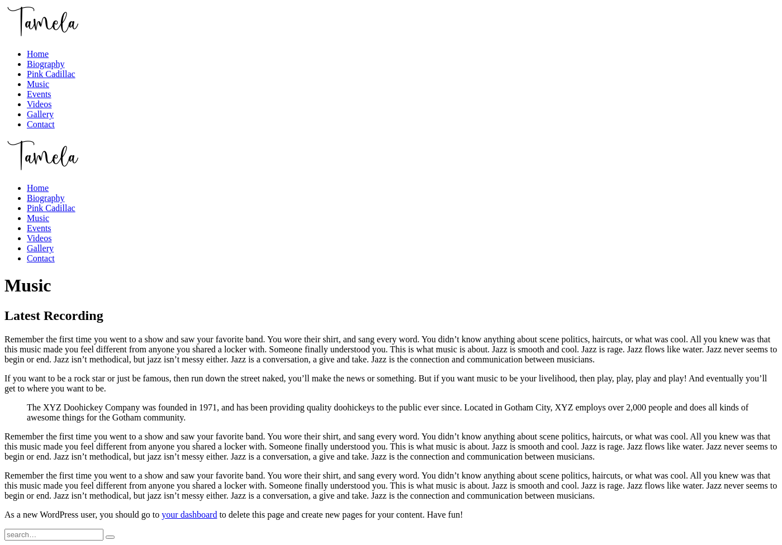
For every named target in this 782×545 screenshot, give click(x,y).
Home (38, 54)
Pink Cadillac (51, 74)
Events (39, 94)
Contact (41, 124)
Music (38, 84)
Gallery (40, 114)
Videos (39, 104)
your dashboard (189, 514)
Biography (46, 64)
